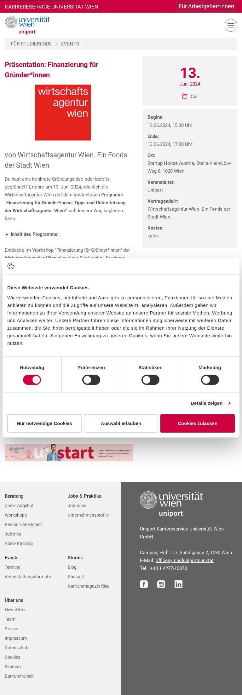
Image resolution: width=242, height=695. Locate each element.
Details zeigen (206, 403)
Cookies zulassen (197, 423)
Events (70, 44)
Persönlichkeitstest (23, 524)
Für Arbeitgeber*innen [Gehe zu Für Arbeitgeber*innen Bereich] (206, 6)
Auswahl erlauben (121, 423)
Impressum (16, 638)
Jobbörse (77, 505)
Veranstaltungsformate (28, 576)
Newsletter (15, 609)
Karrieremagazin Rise (88, 586)
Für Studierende (31, 44)
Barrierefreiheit (19, 676)
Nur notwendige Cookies (44, 423)
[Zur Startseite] (25, 25)
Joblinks (13, 533)
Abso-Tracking (19, 543)
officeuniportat (185, 560)
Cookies (12, 657)
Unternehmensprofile (88, 515)
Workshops (16, 515)
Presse (11, 628)
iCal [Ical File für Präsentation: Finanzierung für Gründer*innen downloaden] (193, 96)
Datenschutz (17, 647)
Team (10, 619)
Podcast (76, 576)
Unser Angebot (19, 505)
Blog (72, 567)
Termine (12, 567)
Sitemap (13, 666)
